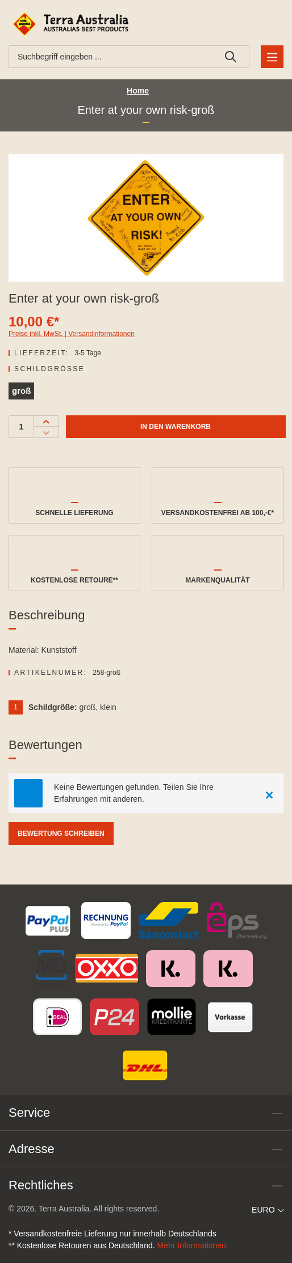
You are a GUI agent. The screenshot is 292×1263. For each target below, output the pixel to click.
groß (21, 391)
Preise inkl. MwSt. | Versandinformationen (72, 334)
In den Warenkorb (175, 427)
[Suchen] (230, 56)
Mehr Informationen (191, 1245)
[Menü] (272, 56)
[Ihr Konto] (243, 24)
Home (138, 90)
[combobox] (111, 56)
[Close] (269, 793)
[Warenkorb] (270, 24)
